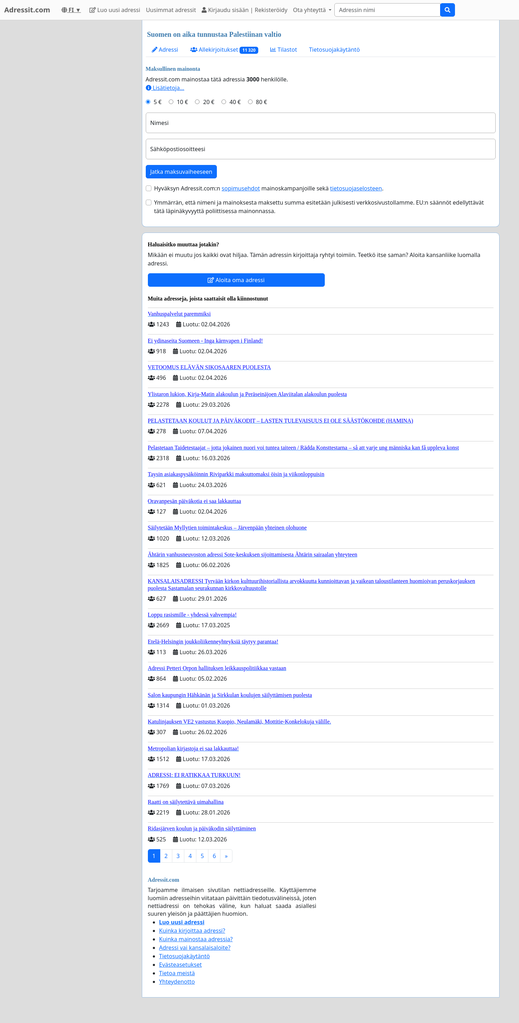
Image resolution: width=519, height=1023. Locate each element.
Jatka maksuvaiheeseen (181, 172)
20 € (208, 102)
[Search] (387, 10)
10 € (182, 102)
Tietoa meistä (177, 973)
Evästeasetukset (180, 964)
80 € (261, 102)
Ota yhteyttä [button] (310, 10)
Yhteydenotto (177, 981)
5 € (157, 102)
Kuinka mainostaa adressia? (196, 939)
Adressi (165, 49)
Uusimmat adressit (171, 10)
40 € (235, 102)
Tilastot (283, 49)
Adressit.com (27, 10)
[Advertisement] (73, 126)
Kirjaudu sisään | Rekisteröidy (244, 10)
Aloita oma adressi (236, 280)
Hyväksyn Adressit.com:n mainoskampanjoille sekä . (269, 188)
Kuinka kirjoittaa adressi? (192, 931)
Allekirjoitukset (224, 50)
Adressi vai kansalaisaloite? (195, 947)
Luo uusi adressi (115, 10)
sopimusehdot (241, 188)
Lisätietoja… (165, 88)
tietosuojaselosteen (356, 188)
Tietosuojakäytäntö (334, 49)
